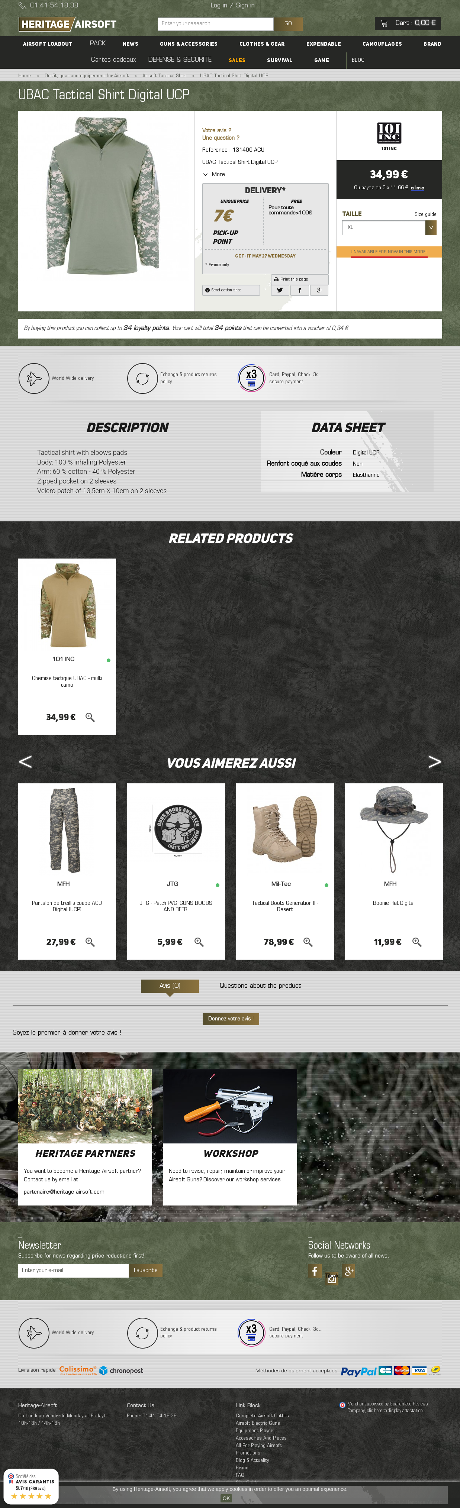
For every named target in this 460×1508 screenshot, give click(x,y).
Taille (352, 214)
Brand (373, 44)
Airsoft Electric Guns (258, 1423)
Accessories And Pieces (261, 1438)
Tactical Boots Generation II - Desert (285, 906)
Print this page (291, 279)
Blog (308, 60)
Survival (251, 60)
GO (288, 24)
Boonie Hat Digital (394, 903)
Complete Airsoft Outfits (262, 1416)
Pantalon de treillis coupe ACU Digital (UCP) (67, 906)
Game (282, 60)
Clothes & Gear (233, 44)
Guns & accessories (170, 44)
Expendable (284, 44)
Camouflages (333, 44)
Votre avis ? (216, 131)
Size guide (426, 214)
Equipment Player (254, 1431)
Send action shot (223, 290)
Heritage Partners (85, 1154)
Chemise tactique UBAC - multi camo (67, 682)
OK (226, 1498)
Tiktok (331, 1276)
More (213, 175)
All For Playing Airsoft (259, 1446)
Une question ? (220, 138)
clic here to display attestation (395, 1411)
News (123, 44)
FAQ (240, 1475)
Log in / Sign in (233, 6)
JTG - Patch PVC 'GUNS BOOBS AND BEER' (176, 906)
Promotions (248, 1453)
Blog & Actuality (252, 1460)
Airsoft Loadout (61, 44)
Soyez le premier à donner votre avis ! (67, 1033)
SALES (219, 60)
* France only (265, 226)
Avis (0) (170, 986)
